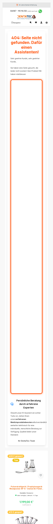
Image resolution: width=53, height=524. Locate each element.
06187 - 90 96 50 (18, 11)
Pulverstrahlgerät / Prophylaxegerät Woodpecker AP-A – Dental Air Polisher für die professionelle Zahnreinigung (26, 488)
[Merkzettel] (36, 23)
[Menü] (16, 23)
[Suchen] (30, 23)
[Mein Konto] (41, 23)
